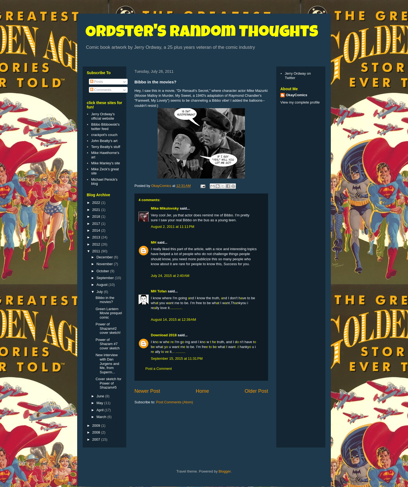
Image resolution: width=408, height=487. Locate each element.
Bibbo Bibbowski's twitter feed (105, 126)
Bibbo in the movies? (104, 300)
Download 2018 (164, 335)
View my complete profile (300, 102)
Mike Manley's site (105, 163)
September (106, 278)
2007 (96, 439)
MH (153, 242)
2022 (96, 203)
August (103, 285)
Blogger (225, 471)
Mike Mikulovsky (165, 208)
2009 (96, 426)
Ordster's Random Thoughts (201, 33)
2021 (96, 210)
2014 (96, 230)
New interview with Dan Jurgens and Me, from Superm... (107, 363)
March (102, 417)
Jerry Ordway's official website (103, 116)
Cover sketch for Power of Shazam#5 (108, 383)
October (103, 271)
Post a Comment (158, 369)
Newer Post (147, 391)
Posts (96, 82)
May (100, 403)
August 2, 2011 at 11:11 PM (172, 227)
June (101, 396)
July (100, 292)
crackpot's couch (104, 135)
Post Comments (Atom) (174, 402)
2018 (96, 216)
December (105, 257)
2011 (96, 251)
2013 (96, 237)
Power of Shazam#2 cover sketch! (108, 328)
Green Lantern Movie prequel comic (108, 313)
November (105, 264)
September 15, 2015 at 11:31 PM (177, 358)
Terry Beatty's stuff (105, 147)
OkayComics (296, 95)
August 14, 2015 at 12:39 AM (173, 319)
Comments (100, 90)
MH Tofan (159, 291)
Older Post (256, 391)
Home (202, 391)
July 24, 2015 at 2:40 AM (170, 276)
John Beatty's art (104, 141)
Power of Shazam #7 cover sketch (107, 344)
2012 (96, 244)
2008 (96, 432)
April (101, 410)
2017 (96, 224)
